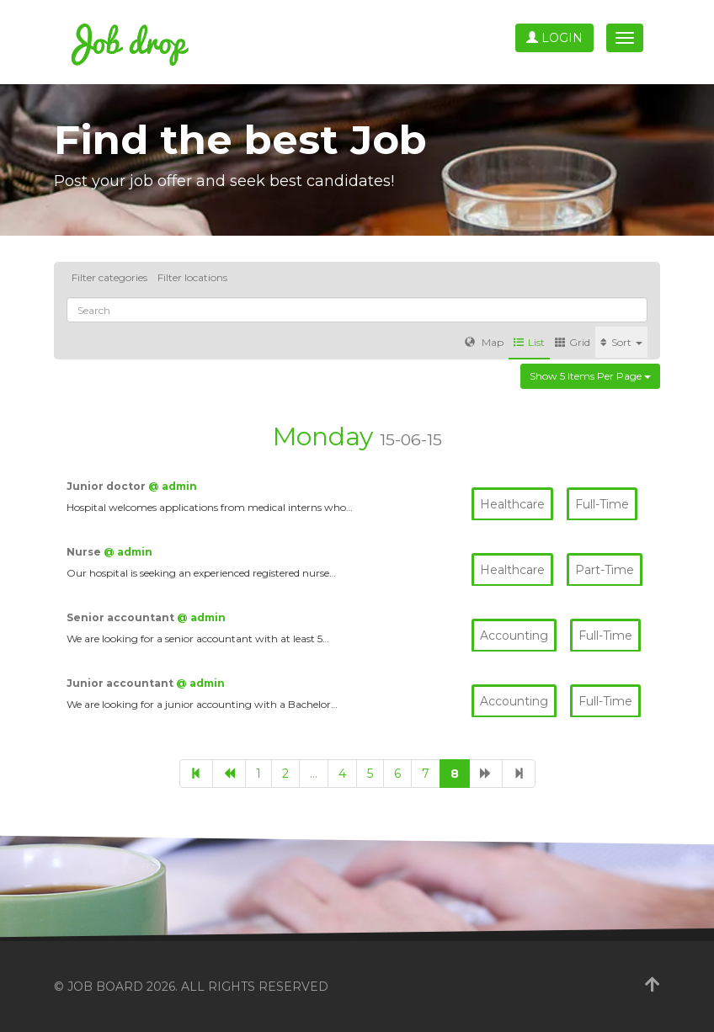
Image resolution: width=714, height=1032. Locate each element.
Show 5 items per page (590, 376)
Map (484, 342)
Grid (572, 342)
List (529, 342)
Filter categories (109, 277)
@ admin (172, 486)
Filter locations (192, 277)
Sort (621, 342)
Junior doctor (107, 486)
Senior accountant (122, 617)
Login (554, 37)
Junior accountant (121, 683)
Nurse (85, 551)
